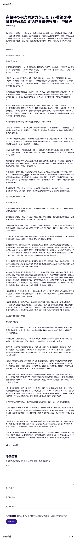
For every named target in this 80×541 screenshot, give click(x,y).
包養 (63, 92)
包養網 (25, 175)
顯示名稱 (10, 488)
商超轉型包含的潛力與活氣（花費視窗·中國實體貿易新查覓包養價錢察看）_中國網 (39, 19)
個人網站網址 (11, 507)
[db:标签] (16, 445)
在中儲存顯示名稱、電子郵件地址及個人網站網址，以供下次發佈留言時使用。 (39, 516)
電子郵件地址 (11, 497)
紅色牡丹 (7, 4)
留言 (8, 465)
